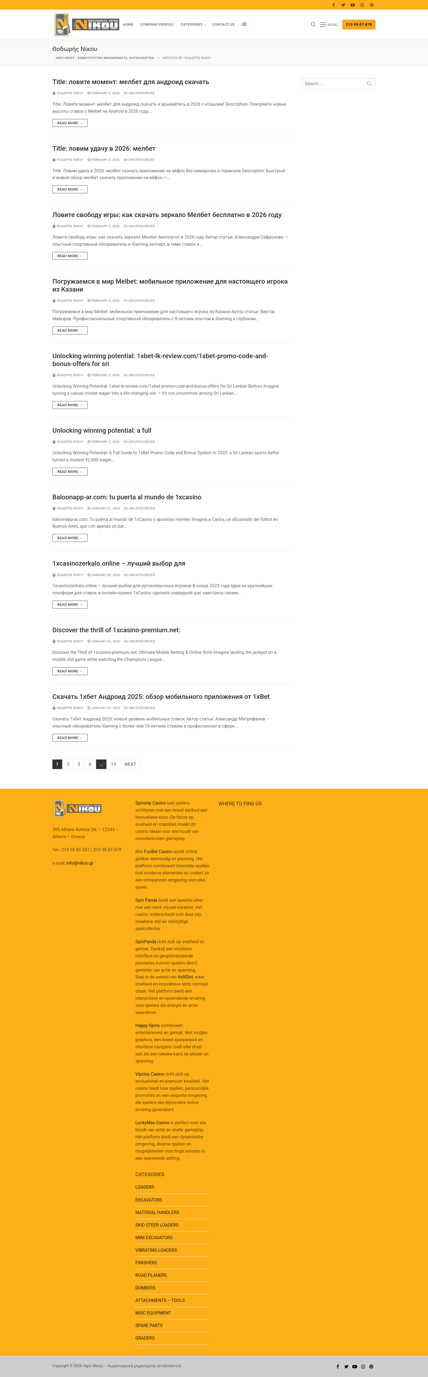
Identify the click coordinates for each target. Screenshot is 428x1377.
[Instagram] (362, 5)
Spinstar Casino (150, 803)
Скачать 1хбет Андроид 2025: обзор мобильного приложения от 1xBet (161, 697)
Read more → (70, 123)
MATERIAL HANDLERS (157, 1212)
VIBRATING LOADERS (156, 1250)
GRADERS (144, 1338)
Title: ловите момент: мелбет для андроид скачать (130, 82)
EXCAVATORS (148, 1200)
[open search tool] (313, 24)
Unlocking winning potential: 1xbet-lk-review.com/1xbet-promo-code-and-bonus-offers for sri (160, 360)
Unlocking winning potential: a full (101, 430)
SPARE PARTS (148, 1325)
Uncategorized (139, 93)
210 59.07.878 (359, 24)
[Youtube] (353, 5)
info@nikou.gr (79, 863)
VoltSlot (185, 977)
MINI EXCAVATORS (154, 1237)
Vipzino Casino (149, 1074)
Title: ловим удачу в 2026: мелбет (104, 148)
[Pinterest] (372, 5)
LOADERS (144, 1187)
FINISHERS (146, 1262)
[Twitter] (343, 5)
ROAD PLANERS (151, 1275)
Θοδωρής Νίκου (67, 93)
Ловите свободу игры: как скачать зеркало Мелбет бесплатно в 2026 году (167, 215)
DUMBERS (145, 1287)
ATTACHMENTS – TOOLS (160, 1300)
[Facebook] (334, 5)
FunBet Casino (158, 851)
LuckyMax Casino (152, 1122)
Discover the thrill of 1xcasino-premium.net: (116, 630)
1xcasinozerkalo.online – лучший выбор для (118, 563)
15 (114, 764)
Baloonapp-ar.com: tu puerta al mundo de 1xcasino (126, 497)
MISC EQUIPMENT (153, 1313)
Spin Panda (146, 900)
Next (130, 764)
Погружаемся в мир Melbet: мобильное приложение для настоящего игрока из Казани (170, 285)
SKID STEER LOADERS (157, 1225)
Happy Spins (147, 1025)
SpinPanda (145, 941)
